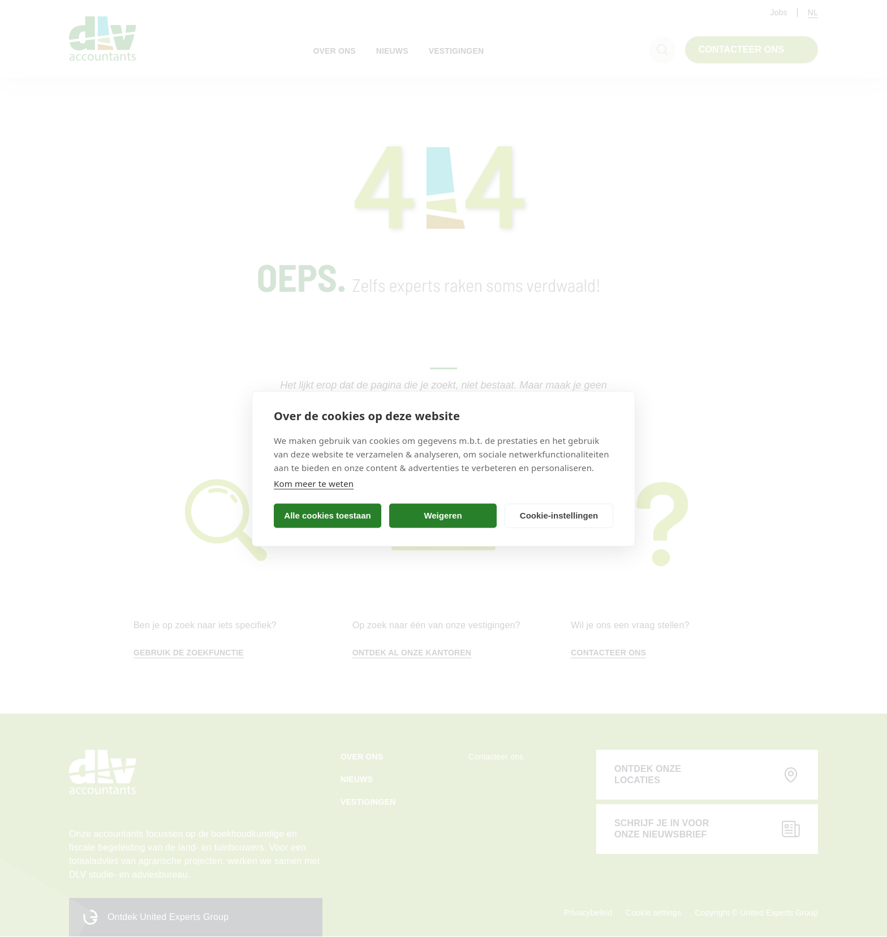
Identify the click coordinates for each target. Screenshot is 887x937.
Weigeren (443, 515)
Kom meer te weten (314, 483)
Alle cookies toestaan (327, 515)
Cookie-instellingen (559, 515)
